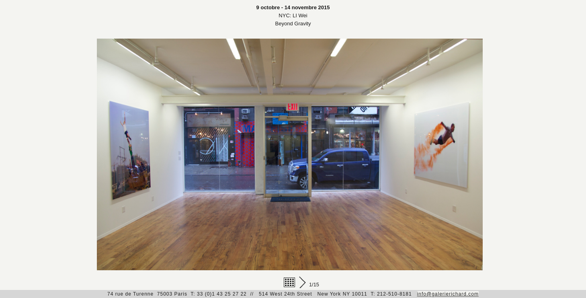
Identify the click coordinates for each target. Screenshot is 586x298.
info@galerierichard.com (448, 294)
